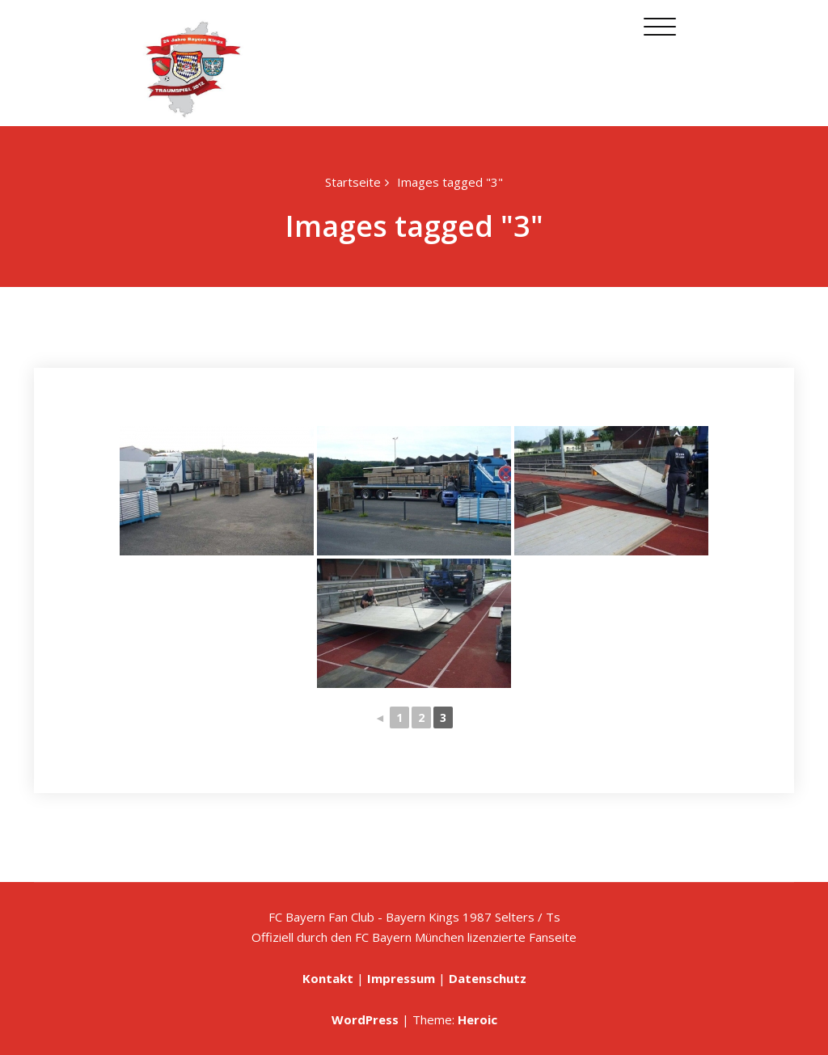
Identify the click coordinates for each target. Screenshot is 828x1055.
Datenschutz (487, 978)
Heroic (477, 1019)
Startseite (353, 182)
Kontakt (327, 978)
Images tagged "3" (450, 182)
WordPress (365, 1019)
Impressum (401, 978)
